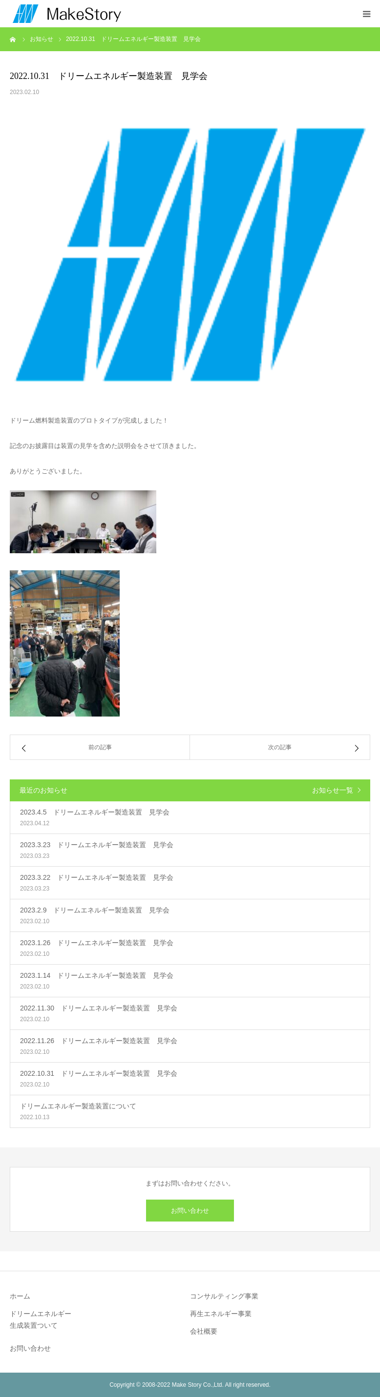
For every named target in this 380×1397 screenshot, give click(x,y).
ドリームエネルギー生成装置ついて (40, 1319)
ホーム (20, 1296)
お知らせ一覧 (332, 790)
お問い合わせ (190, 1210)
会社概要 (203, 1331)
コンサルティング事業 (224, 1296)
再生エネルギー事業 (221, 1314)
